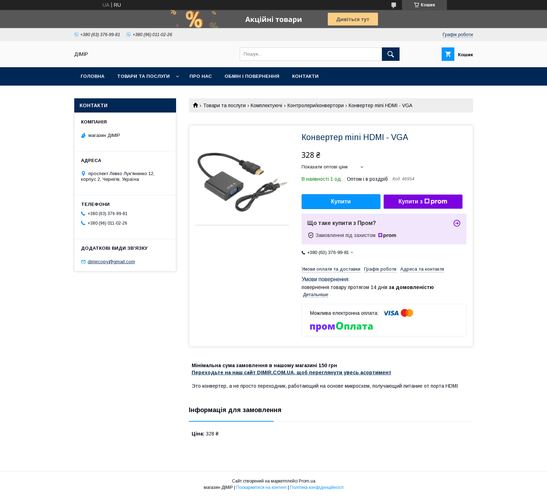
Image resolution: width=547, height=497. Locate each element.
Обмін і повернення (252, 76)
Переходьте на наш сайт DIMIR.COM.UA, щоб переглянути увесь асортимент (291, 372)
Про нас (201, 76)
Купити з (422, 201)
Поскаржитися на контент (261, 487)
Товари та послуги (143, 76)
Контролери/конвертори (315, 105)
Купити (341, 201)
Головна (92, 76)
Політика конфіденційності (317, 487)
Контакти (305, 76)
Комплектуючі (266, 105)
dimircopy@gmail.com (111, 261)
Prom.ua (307, 481)
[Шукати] (391, 54)
